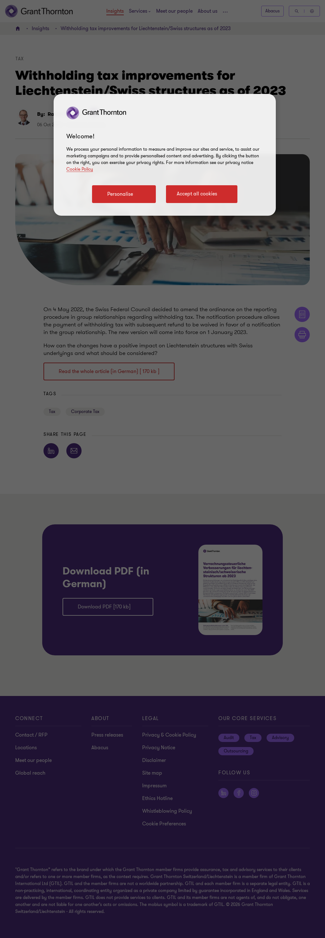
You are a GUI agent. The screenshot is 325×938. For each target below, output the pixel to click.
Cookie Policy (79, 169)
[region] (165, 155)
